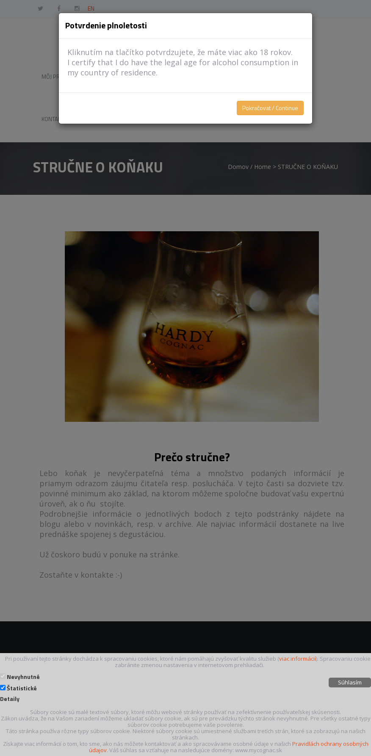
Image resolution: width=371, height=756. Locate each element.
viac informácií (297, 658)
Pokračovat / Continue (270, 107)
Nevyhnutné (23, 677)
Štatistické (22, 688)
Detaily (9, 699)
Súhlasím (350, 682)
